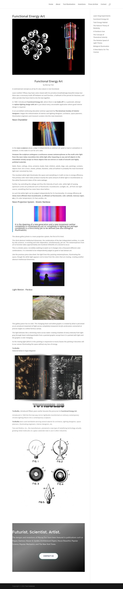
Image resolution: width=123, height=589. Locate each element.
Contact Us (48, 556)
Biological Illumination (101, 46)
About (58, 4)
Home (51, 4)
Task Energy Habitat (100, 22)
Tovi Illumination (69, 4)
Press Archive (93, 4)
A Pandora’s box (99, 31)
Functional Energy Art (101, 19)
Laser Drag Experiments (101, 16)
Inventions (82, 4)
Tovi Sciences (30, 586)
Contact (103, 4)
